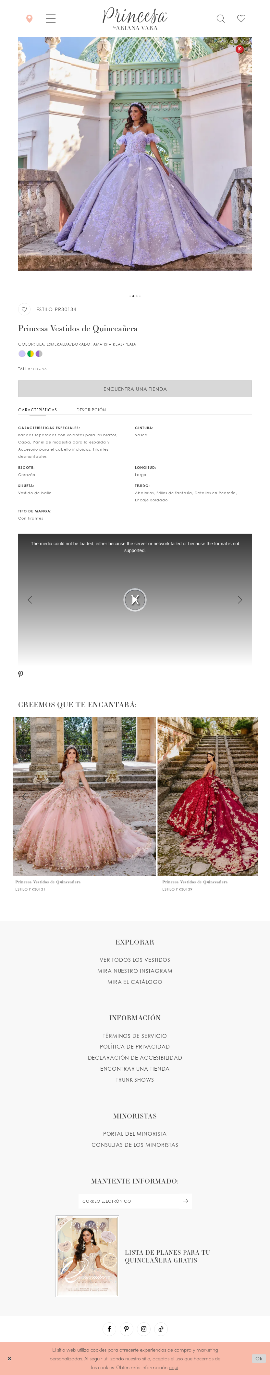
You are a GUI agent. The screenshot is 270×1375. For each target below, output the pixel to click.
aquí (173, 1367)
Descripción (91, 409)
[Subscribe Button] (185, 1201)
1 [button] (130, 296)
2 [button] (133, 296)
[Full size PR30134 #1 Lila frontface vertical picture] (135, 164)
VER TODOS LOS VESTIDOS (135, 960)
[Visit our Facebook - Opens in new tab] (109, 1329)
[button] (51, 18)
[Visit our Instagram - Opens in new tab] (144, 1329)
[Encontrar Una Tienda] (29, 18)
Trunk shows (135, 1080)
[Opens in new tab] (135, 1256)
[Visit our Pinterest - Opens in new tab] (126, 1329)
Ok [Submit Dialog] (259, 1358)
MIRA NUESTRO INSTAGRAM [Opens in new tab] (135, 971)
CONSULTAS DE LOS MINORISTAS (135, 1145)
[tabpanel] (135, 164)
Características (37, 409)
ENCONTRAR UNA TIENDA (135, 1068)
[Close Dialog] (9, 1358)
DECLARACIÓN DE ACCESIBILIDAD (135, 1057)
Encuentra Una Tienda (135, 389)
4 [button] (140, 296)
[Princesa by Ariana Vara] (135, 18)
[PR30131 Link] (86, 804)
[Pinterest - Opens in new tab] (239, 49)
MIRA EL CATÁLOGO (135, 982)
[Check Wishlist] (241, 18)
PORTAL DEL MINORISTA (135, 1133)
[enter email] (135, 1201)
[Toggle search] (220, 18)
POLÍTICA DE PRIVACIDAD (135, 1046)
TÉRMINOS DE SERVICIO (135, 1036)
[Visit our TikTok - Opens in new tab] (161, 1329)
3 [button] (137, 296)
